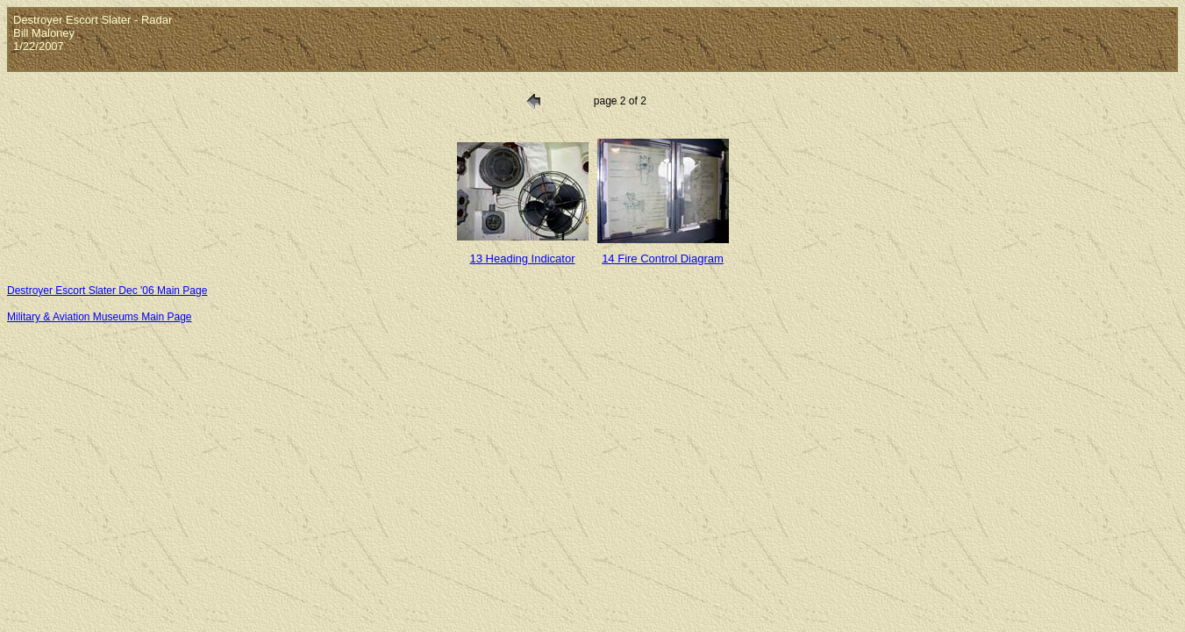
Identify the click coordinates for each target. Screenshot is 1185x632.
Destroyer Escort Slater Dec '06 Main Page (107, 290)
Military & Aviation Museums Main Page (99, 317)
